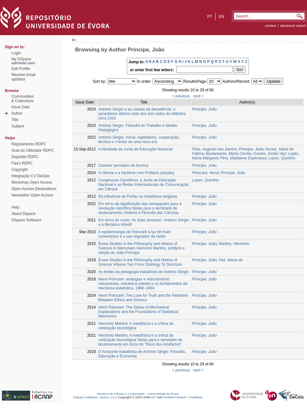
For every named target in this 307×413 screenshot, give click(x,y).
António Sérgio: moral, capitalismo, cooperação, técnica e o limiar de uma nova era (139, 139)
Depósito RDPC (25, 157)
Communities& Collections (23, 98)
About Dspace (23, 213)
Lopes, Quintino (281, 158)
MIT (153, 397)
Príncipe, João (204, 109)
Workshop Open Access (32, 182)
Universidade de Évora (163, 393)
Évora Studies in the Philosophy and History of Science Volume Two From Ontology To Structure (140, 262)
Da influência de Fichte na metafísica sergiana (137, 196)
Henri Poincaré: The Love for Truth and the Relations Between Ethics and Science (143, 297)
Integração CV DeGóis (31, 176)
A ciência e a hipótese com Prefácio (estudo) (136, 173)
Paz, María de (231, 260)
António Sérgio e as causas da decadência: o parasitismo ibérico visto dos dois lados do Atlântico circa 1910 (141, 113)
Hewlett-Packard (174, 397)
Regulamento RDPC (29, 144)
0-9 (148, 61)
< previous (181, 96)
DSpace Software (26, 220)
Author (17, 113)
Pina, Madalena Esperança (243, 158)
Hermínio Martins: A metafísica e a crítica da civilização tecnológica (135, 325)
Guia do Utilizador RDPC (33, 150)
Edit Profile (21, 68)
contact (270, 25)
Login (16, 53)
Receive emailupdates (23, 77)
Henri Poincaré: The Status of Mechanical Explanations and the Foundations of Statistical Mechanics (138, 311)
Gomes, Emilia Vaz (269, 153)
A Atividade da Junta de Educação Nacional (135, 149)
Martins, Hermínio (234, 243)
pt (209, 16)
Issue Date (21, 107)
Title (15, 120)
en (221, 16)
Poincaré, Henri (205, 173)
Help (16, 207)
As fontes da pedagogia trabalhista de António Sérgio (143, 272)
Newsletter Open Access (32, 195)
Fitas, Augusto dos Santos (214, 149)
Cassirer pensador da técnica (123, 165)
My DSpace (21, 59)
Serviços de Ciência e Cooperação (121, 393)
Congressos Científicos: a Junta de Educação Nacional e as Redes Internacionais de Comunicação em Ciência (143, 184)
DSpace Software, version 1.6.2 (95, 397)
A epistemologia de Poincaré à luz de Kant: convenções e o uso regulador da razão (134, 234)
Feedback (195, 397)
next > (198, 96)
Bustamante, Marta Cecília (228, 153)
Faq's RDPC (22, 163)
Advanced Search (293, 25)
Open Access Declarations (34, 189)
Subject (18, 126)
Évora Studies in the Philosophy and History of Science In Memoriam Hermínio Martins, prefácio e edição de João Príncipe (141, 248)
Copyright (20, 169)
